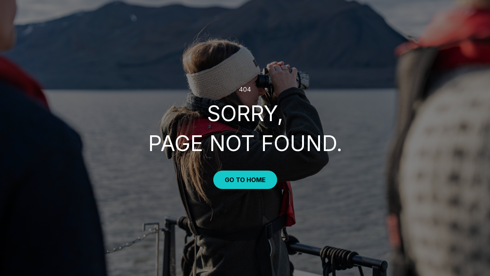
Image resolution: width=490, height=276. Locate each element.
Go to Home (245, 180)
